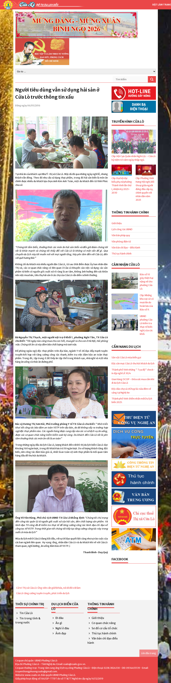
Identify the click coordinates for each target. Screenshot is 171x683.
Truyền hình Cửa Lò (128, 121)
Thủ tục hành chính (121, 253)
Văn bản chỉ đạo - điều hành (126, 247)
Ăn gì (56, 623)
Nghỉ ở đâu (60, 628)
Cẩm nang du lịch (126, 347)
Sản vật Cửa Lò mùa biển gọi (126, 357)
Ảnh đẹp (58, 633)
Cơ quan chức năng (101, 623)
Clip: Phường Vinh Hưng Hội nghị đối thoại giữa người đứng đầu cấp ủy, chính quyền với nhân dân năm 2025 (145, 189)
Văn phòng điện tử (121, 241)
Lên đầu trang (148, 653)
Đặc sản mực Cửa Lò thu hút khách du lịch (133, 363)
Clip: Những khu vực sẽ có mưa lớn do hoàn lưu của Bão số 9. (147, 302)
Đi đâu (57, 618)
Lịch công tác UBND (122, 229)
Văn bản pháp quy (121, 235)
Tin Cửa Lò (24, 613)
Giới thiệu (117, 223)
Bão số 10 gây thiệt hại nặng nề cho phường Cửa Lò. (146, 281)
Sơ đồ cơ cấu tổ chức (102, 628)
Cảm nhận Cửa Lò (126, 264)
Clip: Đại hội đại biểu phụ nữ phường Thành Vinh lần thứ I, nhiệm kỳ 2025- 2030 (122, 185)
